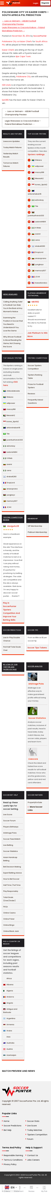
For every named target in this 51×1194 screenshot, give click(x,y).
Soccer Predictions (12, 1125)
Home (6, 1121)
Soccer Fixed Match (11, 839)
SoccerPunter (40, 36)
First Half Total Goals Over (12, 648)
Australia (8, 1043)
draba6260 (36, 246)
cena (34, 240)
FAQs (5, 906)
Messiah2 (36, 178)
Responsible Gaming (13, 1155)
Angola (8, 1003)
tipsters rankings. (36, 154)
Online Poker (9, 919)
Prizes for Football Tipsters (35, 386)
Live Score (7, 814)
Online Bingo (8, 925)
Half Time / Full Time (12, 885)
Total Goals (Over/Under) (9, 899)
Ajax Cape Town (23, 56)
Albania (8, 984)
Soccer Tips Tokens (37, 647)
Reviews (31, 393)
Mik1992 (33, 301)
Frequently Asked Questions (35, 401)
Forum (30, 1139)
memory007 (37, 270)
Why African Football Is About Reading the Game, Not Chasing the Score (12, 342)
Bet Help (7, 1130)
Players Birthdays (10, 826)
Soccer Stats (33, 1121)
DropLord (35, 252)
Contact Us (32, 1155)
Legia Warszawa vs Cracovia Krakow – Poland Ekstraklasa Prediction (23, 122)
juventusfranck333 (36, 214)
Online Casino (9, 913)
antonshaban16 (34, 192)
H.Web (34, 227)
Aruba (7, 1030)
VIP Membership (35, 526)
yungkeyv (36, 264)
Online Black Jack (11, 931)
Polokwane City (23, 76)
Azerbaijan (9, 1055)
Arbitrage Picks (10, 833)
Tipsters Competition (37, 1134)
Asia (6, 1036)
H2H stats (6, 85)
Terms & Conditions (13, 1160)
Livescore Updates (11, 141)
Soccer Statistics (10, 851)
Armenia (8, 1024)
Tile (33, 206)
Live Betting (8, 845)
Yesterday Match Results (10, 155)
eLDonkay (36, 200)
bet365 (5, 100)
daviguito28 (11, 526)
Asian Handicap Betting (10, 859)
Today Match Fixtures (12, 147)
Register (45, 3)
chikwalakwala (11, 391)
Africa (7, 978)
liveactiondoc (37, 283)
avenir (34, 234)
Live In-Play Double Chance (11, 639)
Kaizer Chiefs (8, 50)
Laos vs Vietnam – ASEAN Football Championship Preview (22, 113)
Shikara (35, 160)
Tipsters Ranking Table (35, 376)
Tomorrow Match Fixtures (10, 164)
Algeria (8, 990)
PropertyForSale (35, 802)
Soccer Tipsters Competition (34, 367)
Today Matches (34, 1130)
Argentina (9, 1018)
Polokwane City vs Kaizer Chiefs (17, 41)
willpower (36, 166)
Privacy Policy (10, 1164)
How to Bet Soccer (11, 879)
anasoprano (37, 258)
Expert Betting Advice (12, 873)
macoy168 (36, 172)
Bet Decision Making (12, 866)
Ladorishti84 (37, 221)
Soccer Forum (9, 820)
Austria (8, 1049)
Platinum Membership (37, 532)
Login (35, 3)
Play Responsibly (10, 891)
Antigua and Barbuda (10, 1011)
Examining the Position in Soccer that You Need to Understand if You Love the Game (13, 324)
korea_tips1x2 (37, 184)
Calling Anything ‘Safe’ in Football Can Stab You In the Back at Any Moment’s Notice (13, 306)
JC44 (34, 276)
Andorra (8, 997)
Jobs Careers (33, 1160)
